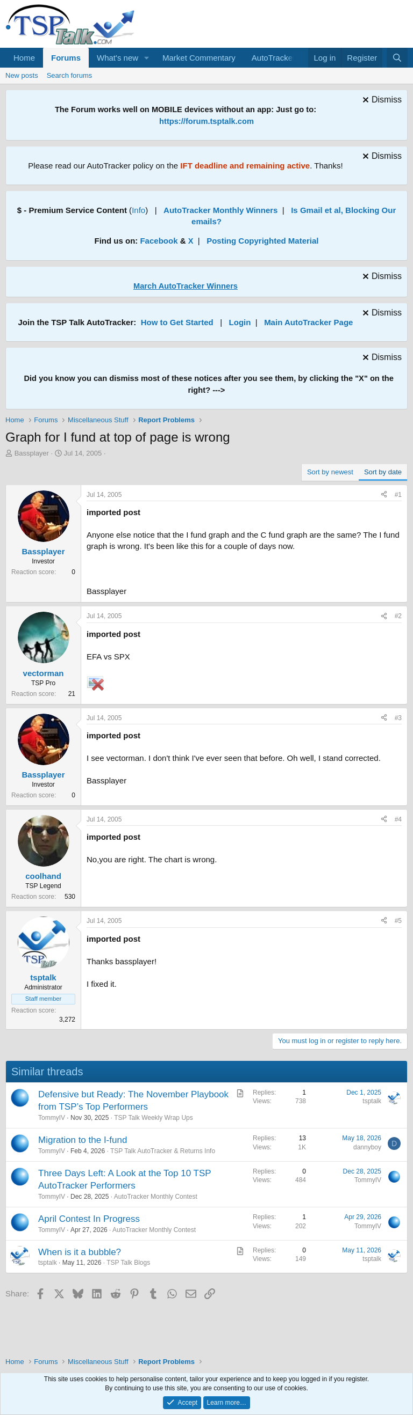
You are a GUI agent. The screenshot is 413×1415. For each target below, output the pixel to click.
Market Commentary (199, 57)
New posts (21, 75)
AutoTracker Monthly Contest (155, 1196)
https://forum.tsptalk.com (206, 121)
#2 (398, 616)
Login (240, 322)
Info (138, 210)
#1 (398, 494)
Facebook (158, 240)
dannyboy (367, 1147)
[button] (146, 58)
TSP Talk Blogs (128, 1262)
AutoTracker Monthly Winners (220, 210)
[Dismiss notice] (381, 101)
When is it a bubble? (79, 1252)
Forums (66, 57)
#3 (398, 718)
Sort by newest (330, 472)
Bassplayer (32, 453)
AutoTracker (273, 57)
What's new (117, 57)
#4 (398, 819)
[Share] (384, 495)
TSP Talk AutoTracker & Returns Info (162, 1151)
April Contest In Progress (89, 1219)
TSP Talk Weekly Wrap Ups (153, 1117)
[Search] (397, 58)
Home (24, 57)
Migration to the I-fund (82, 1140)
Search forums (69, 75)
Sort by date (383, 472)
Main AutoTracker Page (308, 322)
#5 (398, 921)
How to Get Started (177, 322)
